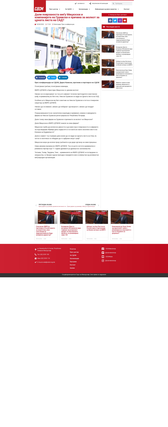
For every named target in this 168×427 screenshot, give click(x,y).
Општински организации (100, 3)
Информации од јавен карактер (107, 9)
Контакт (127, 9)
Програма (73, 261)
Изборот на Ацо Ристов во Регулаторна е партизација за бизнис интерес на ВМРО (124, 63)
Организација (84, 9)
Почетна (73, 249)
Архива (72, 268)
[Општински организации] (90, 3)
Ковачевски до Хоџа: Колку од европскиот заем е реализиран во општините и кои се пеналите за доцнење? (124, 74)
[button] (40, 78)
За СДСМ (69, 9)
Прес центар (54, 9)
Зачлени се (80, 3)
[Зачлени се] (76, 3)
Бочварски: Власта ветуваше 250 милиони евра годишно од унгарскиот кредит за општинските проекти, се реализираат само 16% (71, 231)
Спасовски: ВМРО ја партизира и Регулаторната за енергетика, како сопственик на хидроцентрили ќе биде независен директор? (45, 231)
